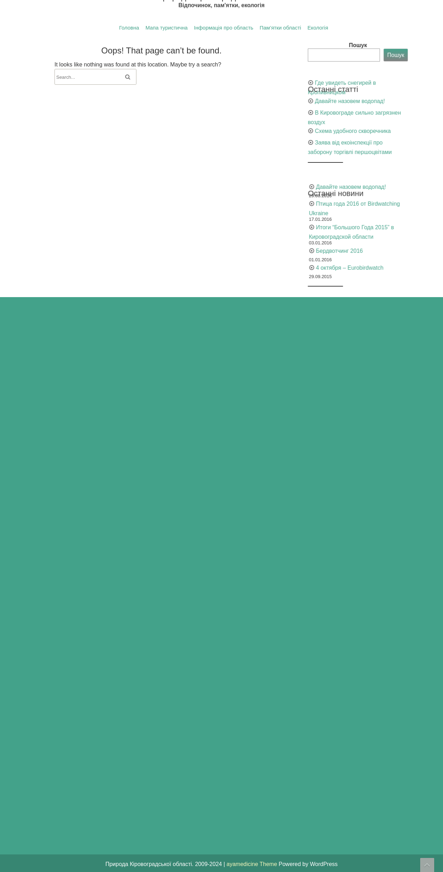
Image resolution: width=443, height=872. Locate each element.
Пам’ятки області (280, 28)
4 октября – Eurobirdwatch (409, 267)
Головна (129, 28)
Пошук (418, 45)
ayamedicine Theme (252, 864)
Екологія (317, 28)
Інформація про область (223, 28)
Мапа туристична (167, 28)
